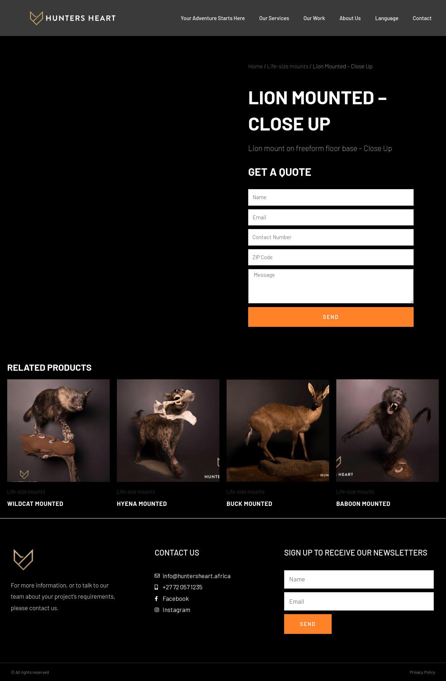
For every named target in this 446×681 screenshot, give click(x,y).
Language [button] (387, 18)
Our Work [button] (314, 18)
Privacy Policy (422, 672)
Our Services (274, 18)
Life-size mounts (287, 66)
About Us (350, 18)
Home (255, 66)
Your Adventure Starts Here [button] (213, 18)
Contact (422, 18)
